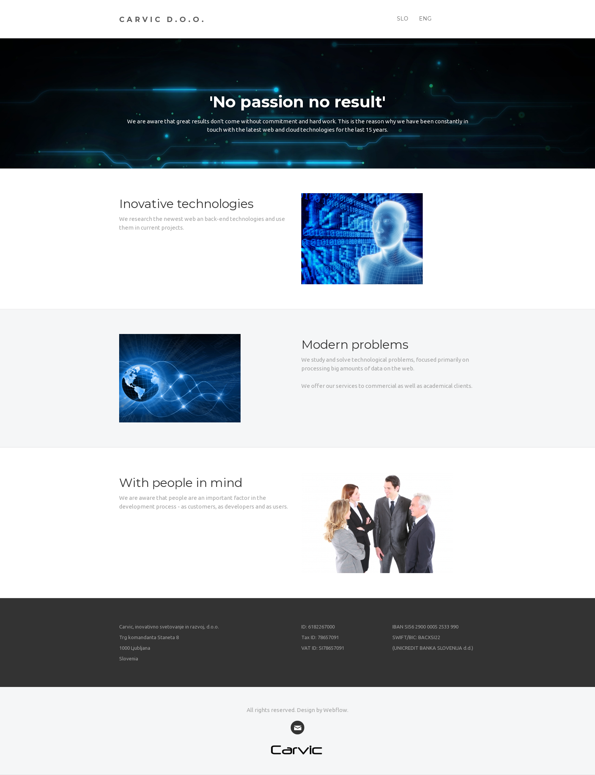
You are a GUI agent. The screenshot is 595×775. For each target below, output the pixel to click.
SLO (402, 18)
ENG (425, 18)
